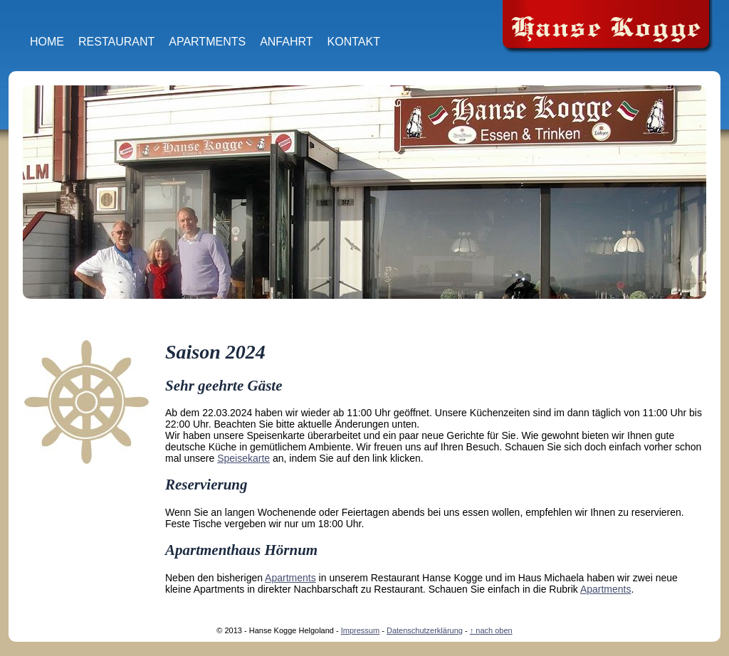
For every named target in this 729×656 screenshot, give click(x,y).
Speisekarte (243, 458)
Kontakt (353, 42)
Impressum (360, 630)
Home (47, 42)
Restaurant (116, 42)
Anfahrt (286, 42)
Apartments (207, 42)
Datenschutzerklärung (425, 630)
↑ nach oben (491, 630)
